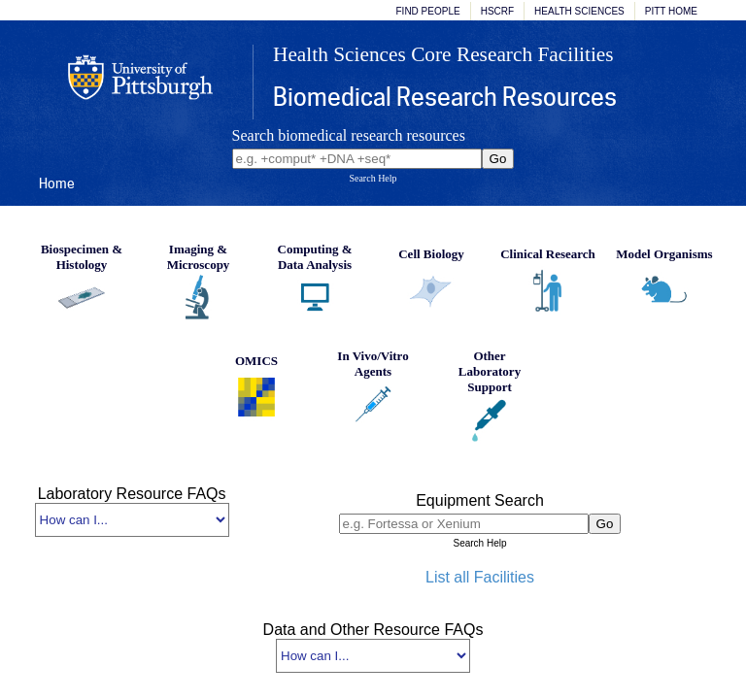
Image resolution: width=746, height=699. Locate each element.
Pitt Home (671, 11)
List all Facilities (479, 577)
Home (57, 183)
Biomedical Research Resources (445, 96)
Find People (428, 11)
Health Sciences (579, 11)
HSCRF (497, 11)
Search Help (372, 178)
